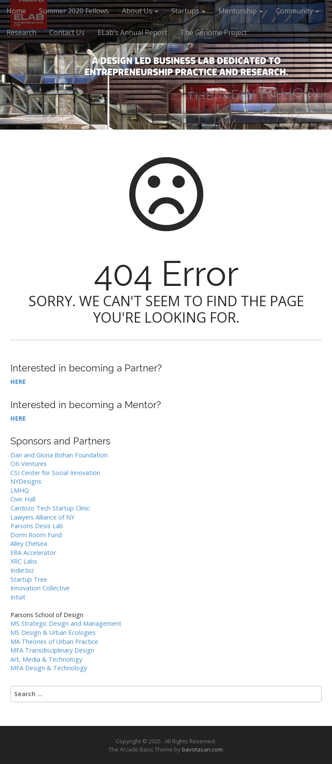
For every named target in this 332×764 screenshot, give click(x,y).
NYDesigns (26, 481)
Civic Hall (22, 499)
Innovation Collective (40, 588)
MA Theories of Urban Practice (54, 641)
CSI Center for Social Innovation (55, 473)
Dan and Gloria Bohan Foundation (59, 455)
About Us (140, 11)
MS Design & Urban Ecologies (53, 632)
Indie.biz (22, 570)
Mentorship (240, 11)
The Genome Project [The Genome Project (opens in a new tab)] (213, 32)
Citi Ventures (28, 464)
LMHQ (19, 490)
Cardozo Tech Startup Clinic (50, 508)
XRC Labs (23, 561)
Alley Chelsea (28, 543)
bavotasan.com (202, 749)
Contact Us (67, 32)
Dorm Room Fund (36, 535)
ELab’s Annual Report (132, 32)
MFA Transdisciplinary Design (52, 650)
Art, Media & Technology (46, 659)
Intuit (18, 597)
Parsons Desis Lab (36, 526)
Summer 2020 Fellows (74, 11)
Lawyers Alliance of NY (42, 517)
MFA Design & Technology (48, 668)
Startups (188, 11)
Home (16, 11)
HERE (18, 381)
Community (297, 11)
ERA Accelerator (33, 552)
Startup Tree (28, 579)
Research (21, 32)
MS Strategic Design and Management (65, 623)
